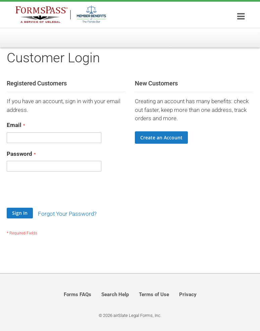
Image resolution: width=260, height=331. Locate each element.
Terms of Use (154, 294)
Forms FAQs (77, 294)
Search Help (115, 294)
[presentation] (58, 191)
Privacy (188, 294)
